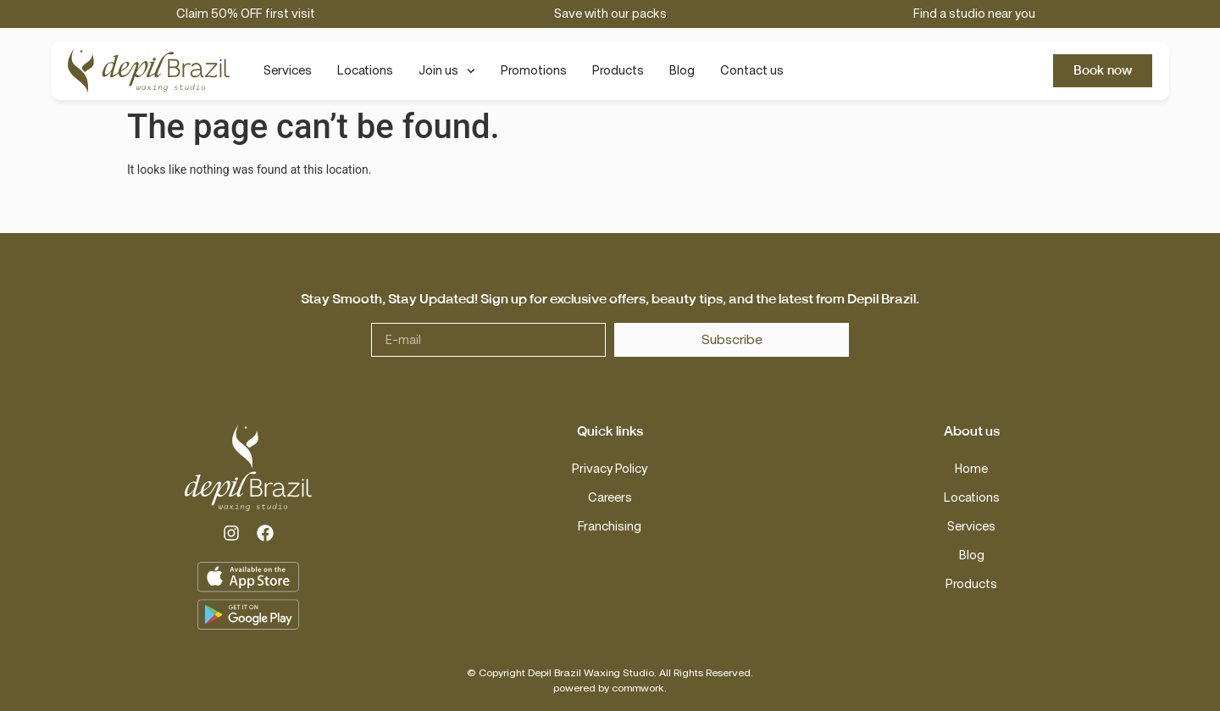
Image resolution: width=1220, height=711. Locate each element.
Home (971, 469)
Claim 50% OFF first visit (245, 14)
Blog (682, 71)
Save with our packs (610, 14)
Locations (365, 71)
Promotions (534, 71)
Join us (447, 71)
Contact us (752, 71)
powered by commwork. (610, 688)
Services (287, 71)
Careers (610, 498)
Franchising (609, 526)
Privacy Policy (609, 469)
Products (618, 71)
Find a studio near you (974, 14)
